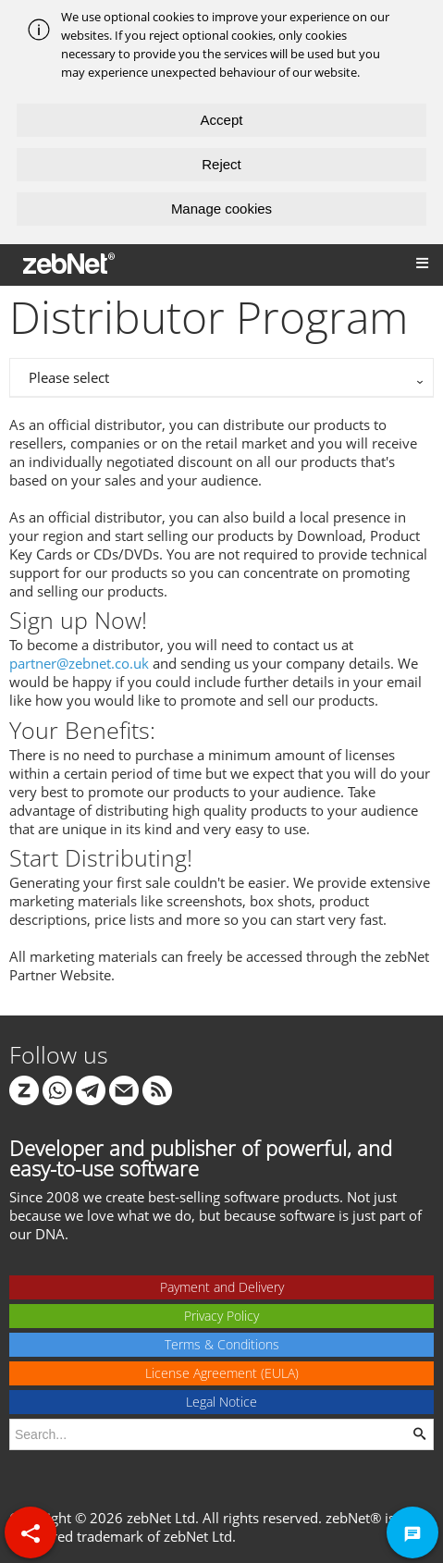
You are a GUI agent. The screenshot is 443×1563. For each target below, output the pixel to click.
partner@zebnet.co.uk (79, 663)
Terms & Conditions (222, 1344)
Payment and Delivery (222, 1287)
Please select (69, 377)
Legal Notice (221, 1401)
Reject (221, 164)
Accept (222, 120)
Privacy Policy (221, 1315)
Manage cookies (221, 208)
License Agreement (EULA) (222, 1373)
